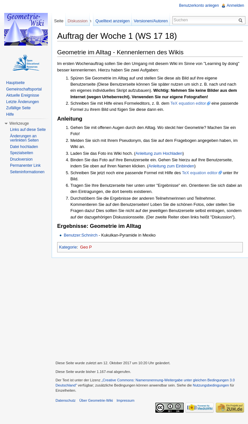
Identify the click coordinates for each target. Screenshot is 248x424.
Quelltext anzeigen (113, 20)
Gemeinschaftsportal (24, 89)
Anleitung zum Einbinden (171, 166)
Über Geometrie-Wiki (96, 400)
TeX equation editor (188, 103)
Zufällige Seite (18, 108)
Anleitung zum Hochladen (158, 153)
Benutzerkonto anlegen (199, 5)
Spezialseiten (21, 153)
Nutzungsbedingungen (211, 385)
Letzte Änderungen (22, 102)
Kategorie (68, 247)
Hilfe (10, 114)
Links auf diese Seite (28, 129)
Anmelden (235, 5)
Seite (58, 20)
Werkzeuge (19, 123)
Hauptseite (15, 82)
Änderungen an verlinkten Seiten (24, 138)
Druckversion (21, 159)
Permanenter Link (25, 165)
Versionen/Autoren (151, 20)
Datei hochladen (24, 146)
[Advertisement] (150, 308)
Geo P (86, 247)
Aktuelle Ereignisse (22, 95)
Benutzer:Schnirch (81, 235)
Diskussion (77, 20)
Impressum (125, 400)
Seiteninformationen (27, 172)
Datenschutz (66, 400)
